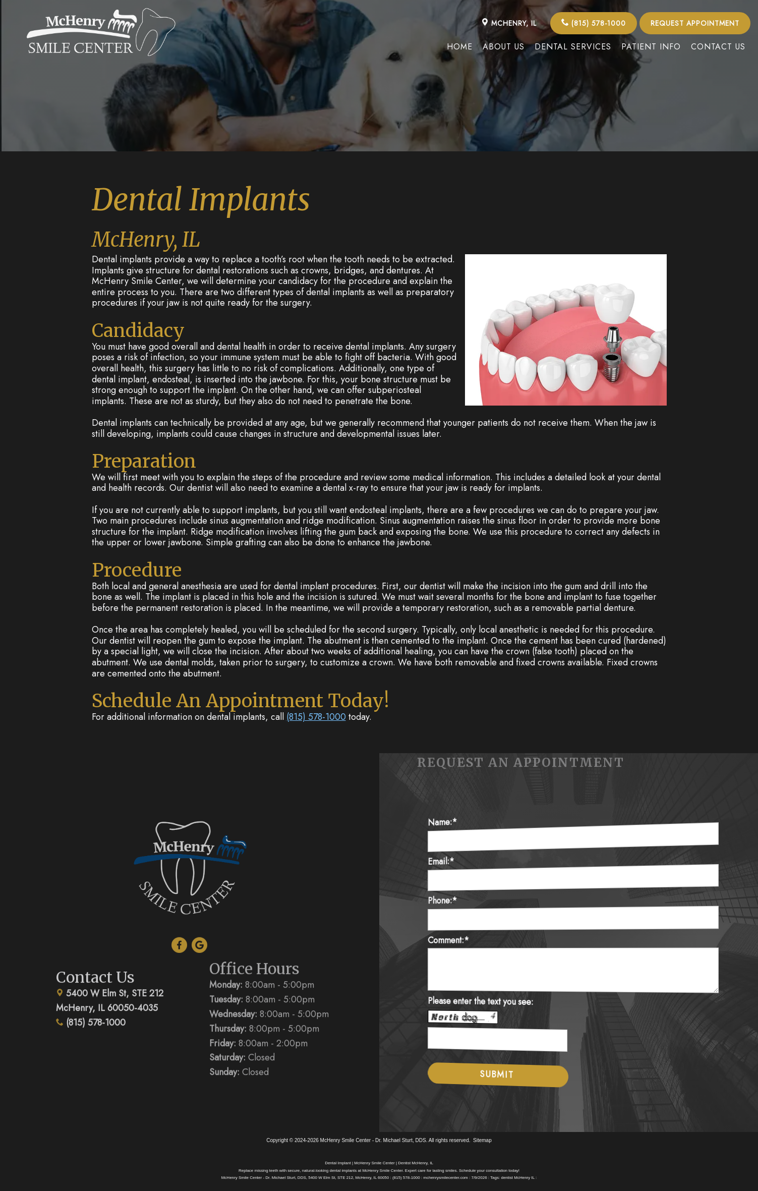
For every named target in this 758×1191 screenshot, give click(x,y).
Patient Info (651, 46)
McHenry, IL (509, 23)
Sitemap (482, 1140)
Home (460, 46)
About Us (503, 46)
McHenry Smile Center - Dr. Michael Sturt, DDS (373, 1140)
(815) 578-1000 (593, 23)
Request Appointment (695, 23)
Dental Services (573, 46)
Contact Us (718, 46)
